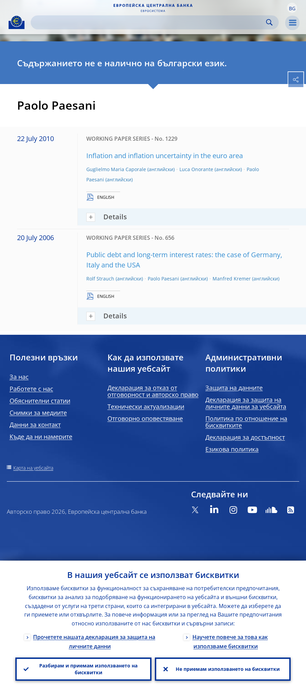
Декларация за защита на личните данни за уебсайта (245, 403)
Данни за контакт (35, 424)
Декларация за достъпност (245, 437)
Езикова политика (232, 449)
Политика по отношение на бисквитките (246, 421)
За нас (19, 377)
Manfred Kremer (232, 278)
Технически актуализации (145, 406)
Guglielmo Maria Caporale (116, 169)
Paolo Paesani (163, 278)
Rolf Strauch (100, 278)
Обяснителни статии (40, 401)
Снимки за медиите (38, 413)
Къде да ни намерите (41, 436)
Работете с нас (31, 389)
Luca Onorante (196, 169)
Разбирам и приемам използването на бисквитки (88, 669)
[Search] (149, 22)
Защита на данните (234, 388)
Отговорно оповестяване (145, 418)
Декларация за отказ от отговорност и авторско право (153, 391)
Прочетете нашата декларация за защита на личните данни (94, 641)
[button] (292, 8)
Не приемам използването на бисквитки (228, 669)
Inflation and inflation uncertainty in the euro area (164, 155)
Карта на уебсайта (33, 468)
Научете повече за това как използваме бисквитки (230, 641)
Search (269, 22)
